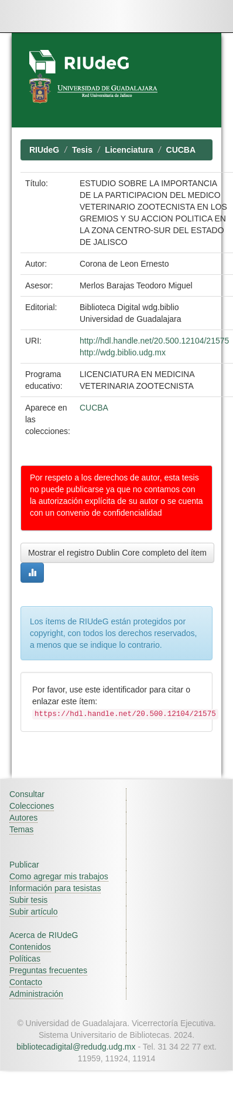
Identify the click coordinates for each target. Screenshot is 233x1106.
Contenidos (30, 947)
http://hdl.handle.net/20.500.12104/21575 (154, 340)
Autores (23, 817)
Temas (21, 829)
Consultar (26, 794)
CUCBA (181, 149)
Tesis (82, 149)
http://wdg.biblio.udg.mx (123, 352)
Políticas (24, 958)
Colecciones (31, 806)
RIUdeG (44, 149)
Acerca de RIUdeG (43, 935)
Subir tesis (28, 900)
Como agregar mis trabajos (58, 876)
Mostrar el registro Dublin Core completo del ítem (117, 552)
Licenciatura (129, 149)
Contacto (25, 982)
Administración (36, 994)
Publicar (24, 864)
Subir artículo (33, 911)
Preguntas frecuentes (48, 970)
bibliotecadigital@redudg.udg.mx (75, 1046)
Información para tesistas (55, 888)
